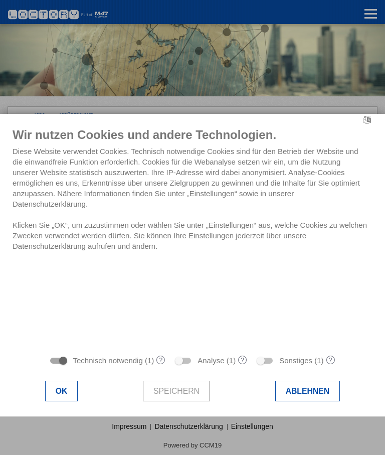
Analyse (211, 360)
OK (62, 391)
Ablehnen (308, 391)
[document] (192, 238)
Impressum (129, 426)
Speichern (176, 391)
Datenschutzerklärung (188, 426)
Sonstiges (295, 360)
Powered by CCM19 (192, 445)
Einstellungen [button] (252, 426)
